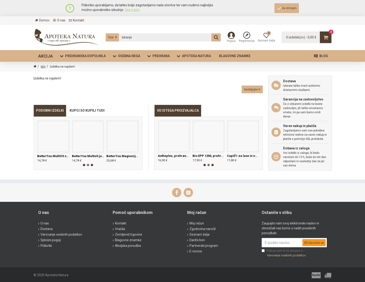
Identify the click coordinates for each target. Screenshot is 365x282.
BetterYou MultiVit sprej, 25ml (53, 161)
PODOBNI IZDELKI (50, 115)
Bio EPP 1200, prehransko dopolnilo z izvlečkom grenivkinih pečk (209, 161)
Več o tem (132, 10)
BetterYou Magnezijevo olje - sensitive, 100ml (122, 161)
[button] (84, 170)
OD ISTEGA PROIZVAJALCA (178, 115)
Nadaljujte (248, 92)
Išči (43, 66)
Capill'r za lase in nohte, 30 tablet (243, 161)
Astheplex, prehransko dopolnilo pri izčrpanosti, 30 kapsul (174, 161)
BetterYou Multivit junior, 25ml (88, 161)
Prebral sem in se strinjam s (284, 253)
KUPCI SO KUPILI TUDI (87, 115)
